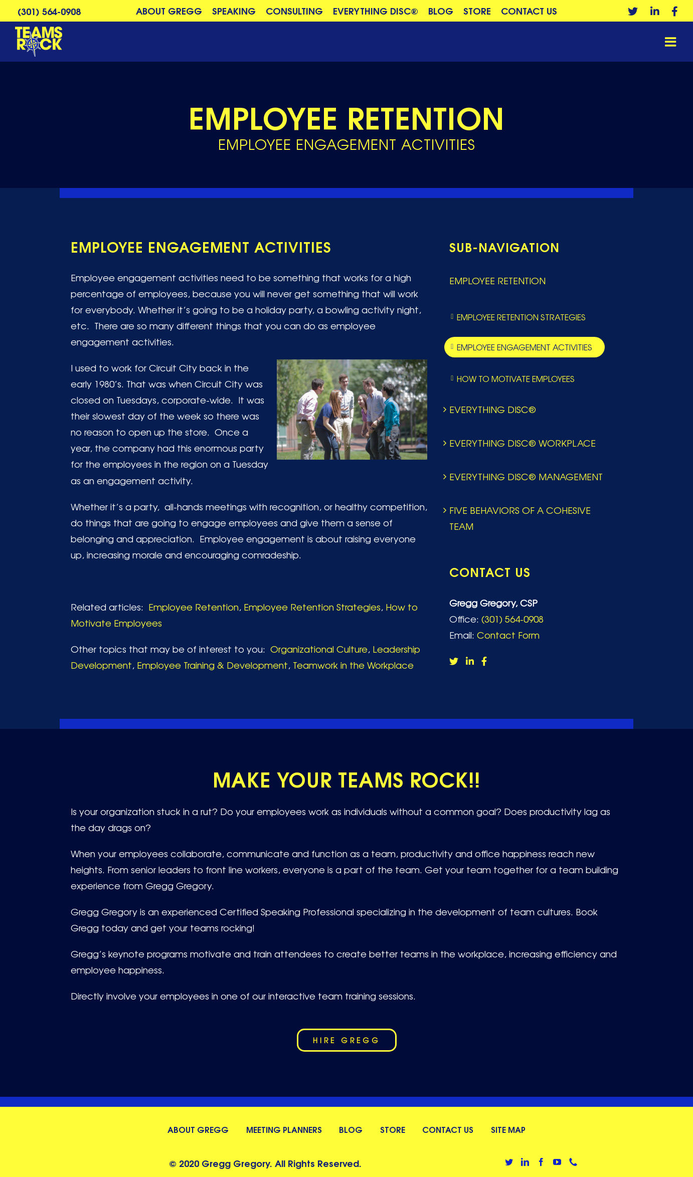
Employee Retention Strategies (312, 606)
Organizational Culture (319, 648)
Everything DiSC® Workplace (522, 442)
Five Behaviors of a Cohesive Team (520, 517)
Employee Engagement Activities (524, 347)
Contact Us (447, 1129)
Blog (351, 1129)
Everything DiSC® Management (526, 476)
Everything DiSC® (492, 409)
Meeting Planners (284, 1129)
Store (392, 1129)
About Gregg (198, 1129)
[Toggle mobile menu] (671, 42)
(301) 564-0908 (49, 11)
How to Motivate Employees (516, 378)
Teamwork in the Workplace (353, 664)
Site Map (508, 1129)
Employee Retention (193, 606)
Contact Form (508, 634)
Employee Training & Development (212, 664)
